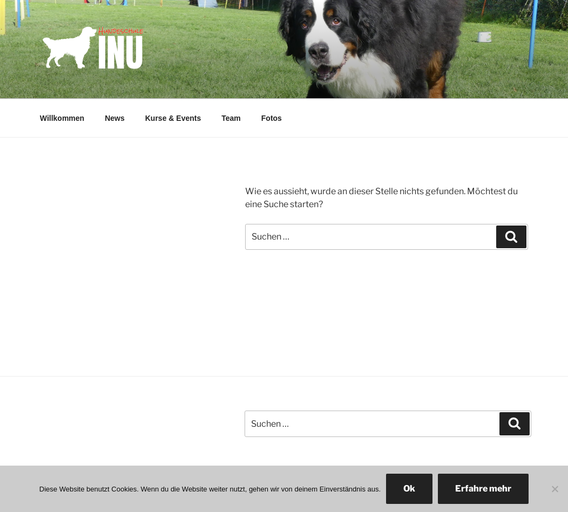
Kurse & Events (173, 118)
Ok (409, 488)
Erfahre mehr (483, 488)
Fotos (271, 118)
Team (231, 118)
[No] (554, 488)
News (115, 118)
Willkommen (62, 118)
